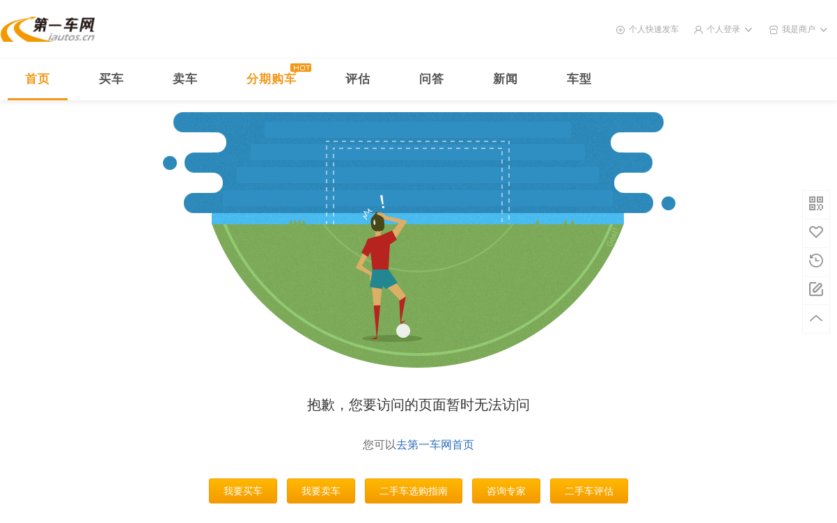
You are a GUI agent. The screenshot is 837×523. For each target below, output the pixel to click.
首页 (37, 79)
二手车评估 (589, 491)
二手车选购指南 (414, 491)
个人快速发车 (654, 29)
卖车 (185, 79)
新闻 (505, 79)
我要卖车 (321, 491)
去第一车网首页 (435, 445)
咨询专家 (506, 491)
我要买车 (243, 491)
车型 (579, 79)
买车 (111, 79)
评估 (357, 79)
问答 (431, 79)
